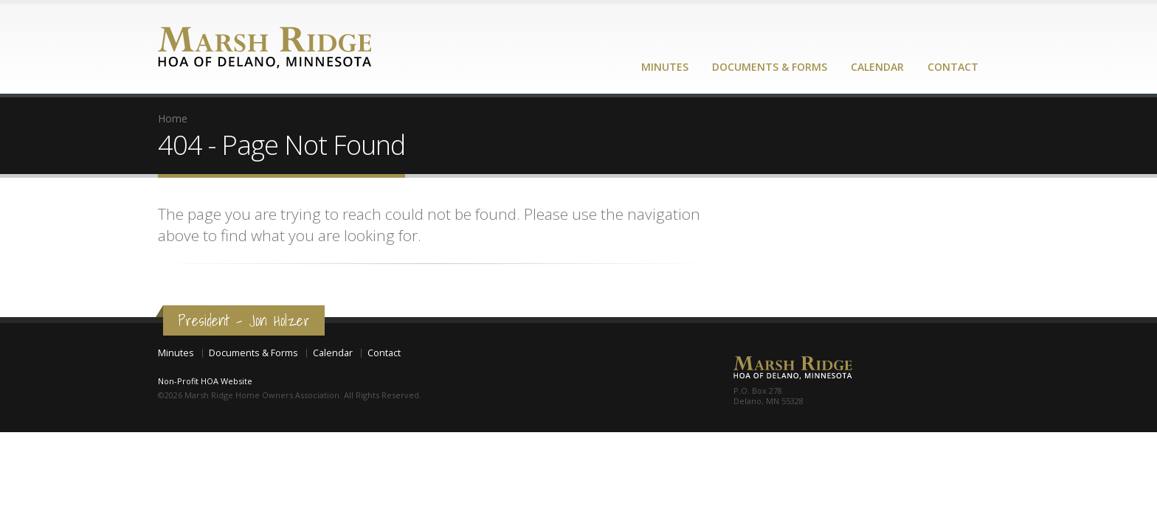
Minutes (664, 67)
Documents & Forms (769, 67)
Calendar (877, 67)
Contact (953, 67)
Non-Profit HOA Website (205, 380)
